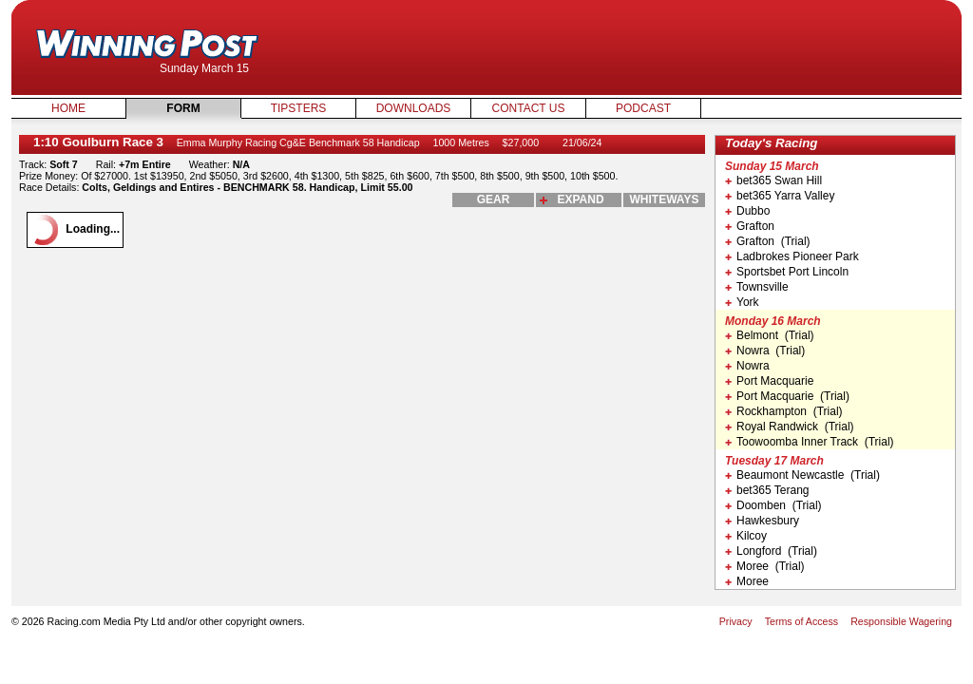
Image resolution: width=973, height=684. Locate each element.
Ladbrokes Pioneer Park (792, 256)
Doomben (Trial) (773, 505)
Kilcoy (746, 535)
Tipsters (299, 108)
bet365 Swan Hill (773, 180)
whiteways (664, 199)
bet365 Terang (767, 490)
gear (493, 199)
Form (183, 108)
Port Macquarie (769, 381)
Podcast (643, 108)
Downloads (413, 108)
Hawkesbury (762, 520)
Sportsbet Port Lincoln (787, 271)
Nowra (747, 365)
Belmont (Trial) (769, 335)
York (742, 302)
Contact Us (528, 108)
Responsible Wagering (901, 621)
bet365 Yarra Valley (779, 195)
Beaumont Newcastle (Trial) (802, 475)
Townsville (757, 287)
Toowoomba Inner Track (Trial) (809, 441)
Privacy (736, 621)
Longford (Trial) (771, 551)
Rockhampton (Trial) (784, 411)
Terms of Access (802, 621)
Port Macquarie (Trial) (787, 396)
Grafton (749, 226)
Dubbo (747, 211)
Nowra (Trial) (765, 350)
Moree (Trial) (765, 566)
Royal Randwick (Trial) (789, 426)
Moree (747, 581)
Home (68, 108)
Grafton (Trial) (768, 241)
